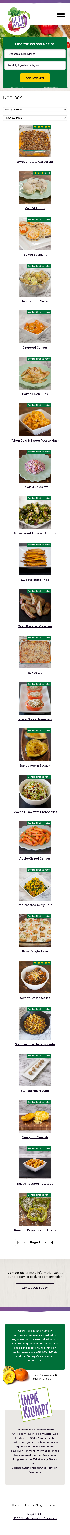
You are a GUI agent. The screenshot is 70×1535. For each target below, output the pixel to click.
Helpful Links (35, 1514)
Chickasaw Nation (23, 1433)
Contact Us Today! (35, 1287)
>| (51, 1242)
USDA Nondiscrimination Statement (35, 1518)
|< (18, 1242)
